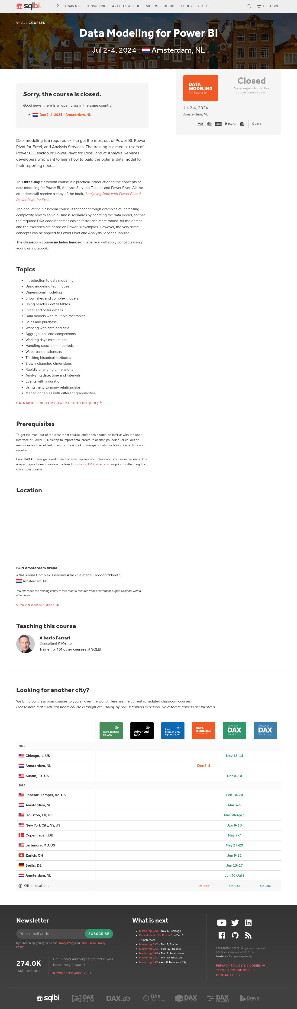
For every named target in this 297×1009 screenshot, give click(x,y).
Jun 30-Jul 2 (235, 875)
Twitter (235, 923)
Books (169, 6)
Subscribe (99, 934)
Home (57, 6)
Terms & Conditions (233, 970)
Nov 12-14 (234, 756)
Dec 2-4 (203, 765)
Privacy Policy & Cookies (238, 965)
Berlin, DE (30, 865)
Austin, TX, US (34, 776)
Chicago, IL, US (34, 756)
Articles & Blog (126, 6)
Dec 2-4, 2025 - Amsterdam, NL (61, 114)
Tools (186, 6)
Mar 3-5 (234, 805)
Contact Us (226, 975)
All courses (33, 23)
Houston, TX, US (35, 815)
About (203, 6)
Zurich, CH (31, 855)
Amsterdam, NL (35, 765)
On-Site (203, 886)
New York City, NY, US (39, 825)
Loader (220, 956)
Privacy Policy (66, 943)
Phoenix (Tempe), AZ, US (42, 795)
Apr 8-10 (234, 825)
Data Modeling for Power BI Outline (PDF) (57, 403)
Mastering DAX (148, 930)
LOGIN (273, 6)
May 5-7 (234, 835)
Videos (152, 6)
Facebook (222, 935)
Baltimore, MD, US (37, 845)
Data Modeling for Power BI (156, 935)
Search (249, 6)
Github (235, 935)
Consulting (96, 6)
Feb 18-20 (234, 795)
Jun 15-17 (234, 865)
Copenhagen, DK (36, 835)
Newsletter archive (70, 973)
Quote (256, 124)
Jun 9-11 (234, 855)
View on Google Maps (35, 605)
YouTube (222, 923)
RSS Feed (248, 935)
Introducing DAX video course (92, 464)
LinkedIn (248, 923)
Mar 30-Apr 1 (234, 815)
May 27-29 (234, 845)
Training (72, 6)
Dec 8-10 (234, 776)
